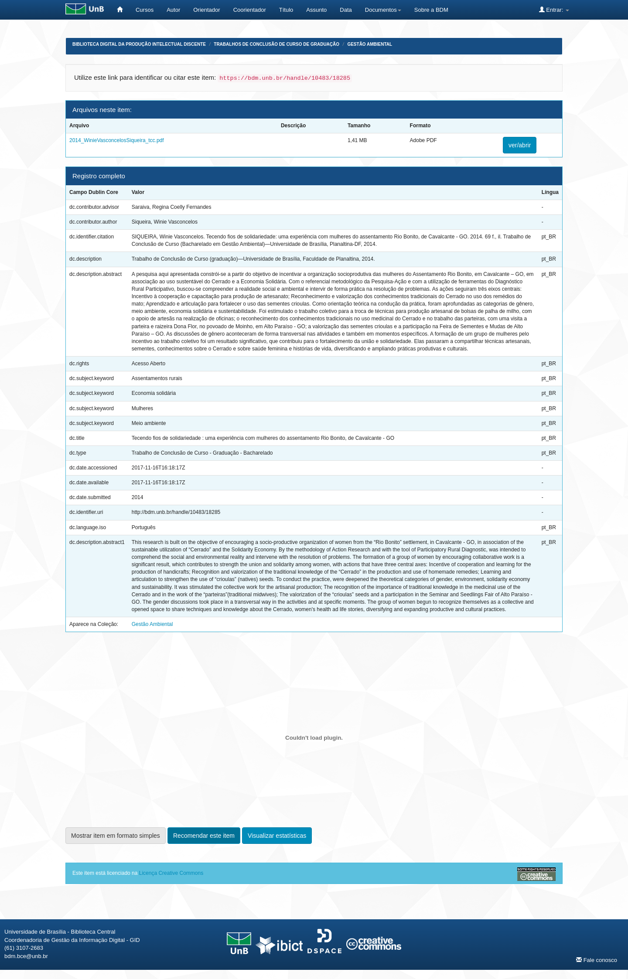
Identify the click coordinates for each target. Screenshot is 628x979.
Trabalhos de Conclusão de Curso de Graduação (276, 44)
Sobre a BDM (431, 10)
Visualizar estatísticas (277, 835)
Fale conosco (596, 959)
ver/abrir (520, 145)
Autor (173, 10)
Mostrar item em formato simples (115, 835)
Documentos (383, 10)
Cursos (145, 10)
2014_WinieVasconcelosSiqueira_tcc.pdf (116, 140)
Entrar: (554, 9)
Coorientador (249, 10)
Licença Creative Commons (171, 873)
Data (346, 10)
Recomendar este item (204, 835)
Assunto (316, 10)
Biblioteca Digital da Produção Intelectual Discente (139, 44)
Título (286, 10)
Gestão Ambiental (369, 44)
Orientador (206, 10)
